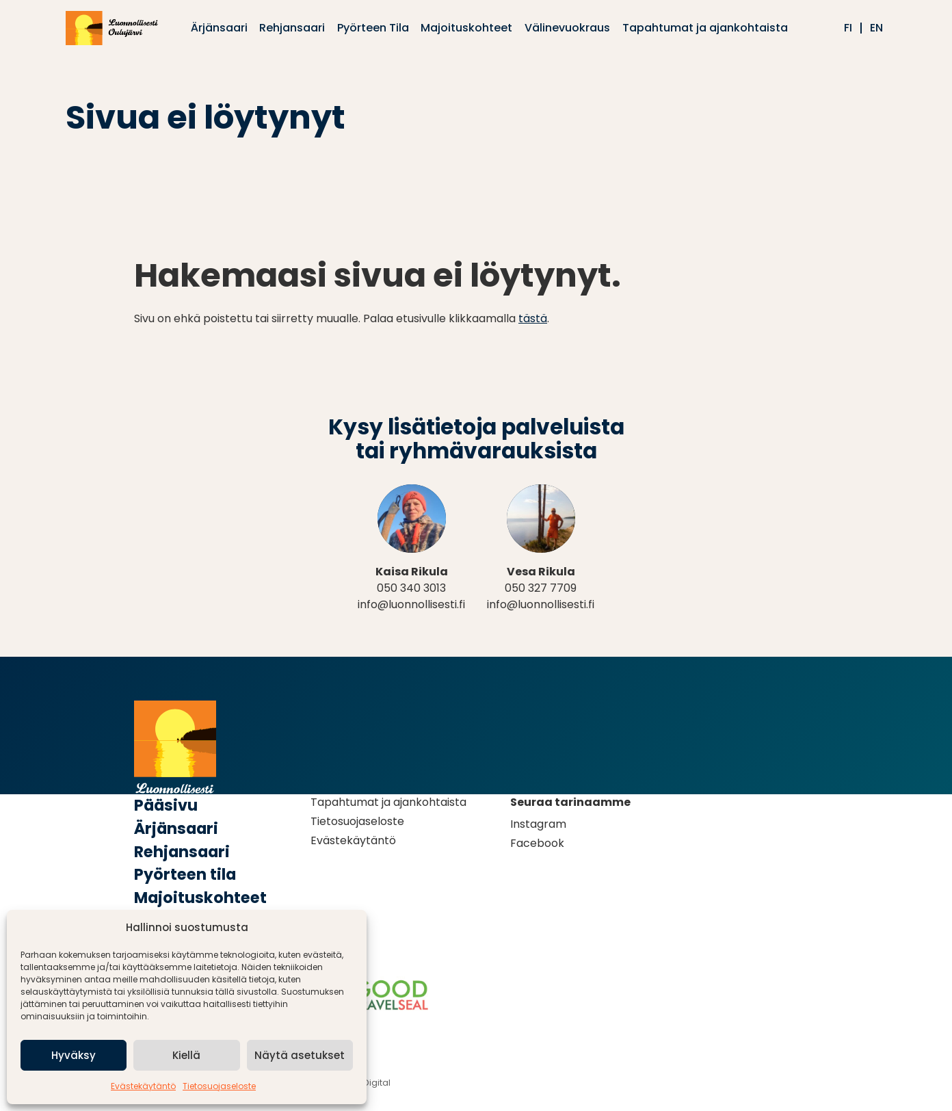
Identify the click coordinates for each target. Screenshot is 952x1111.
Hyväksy (73, 1055)
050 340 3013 (411, 588)
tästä (532, 318)
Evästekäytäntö (143, 1086)
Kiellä (186, 1055)
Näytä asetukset (299, 1055)
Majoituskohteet (200, 898)
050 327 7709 (541, 588)
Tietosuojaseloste (219, 1086)
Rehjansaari (182, 852)
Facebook (537, 843)
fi (848, 28)
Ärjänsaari (176, 828)
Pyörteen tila (185, 874)
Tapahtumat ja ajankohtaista (388, 802)
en (876, 28)
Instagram (538, 824)
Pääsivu (166, 805)
